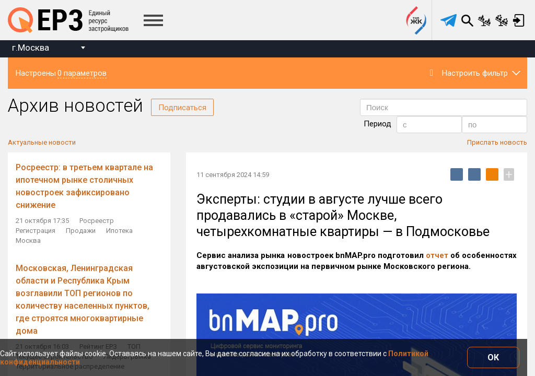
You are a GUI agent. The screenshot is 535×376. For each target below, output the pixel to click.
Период (377, 123)
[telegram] (448, 20)
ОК (493, 357)
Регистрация (35, 230)
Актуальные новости (42, 142)
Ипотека (119, 230)
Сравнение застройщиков (501, 20)
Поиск (467, 20)
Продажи (81, 230)
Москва (28, 240)
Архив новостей (75, 105)
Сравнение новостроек (484, 20)
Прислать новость (497, 142)
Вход (519, 20)
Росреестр (96, 221)
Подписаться (182, 107)
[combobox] (48, 48)
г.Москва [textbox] (30, 47)
